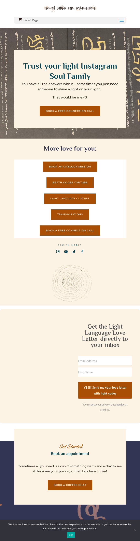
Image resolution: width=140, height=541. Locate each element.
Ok (71, 535)
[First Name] (105, 372)
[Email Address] (105, 360)
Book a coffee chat (70, 484)
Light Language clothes (70, 198)
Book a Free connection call (70, 111)
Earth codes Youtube (70, 182)
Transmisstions (70, 214)
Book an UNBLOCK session (70, 166)
